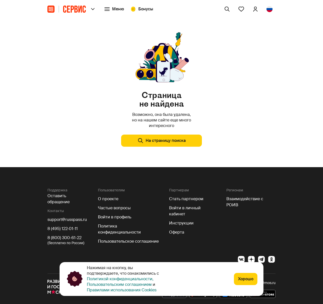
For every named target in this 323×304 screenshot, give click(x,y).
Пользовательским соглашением (120, 284)
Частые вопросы (114, 208)
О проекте (108, 198)
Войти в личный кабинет (185, 211)
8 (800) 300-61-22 (64, 237)
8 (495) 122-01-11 (62, 228)
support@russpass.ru (67, 219)
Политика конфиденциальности (119, 229)
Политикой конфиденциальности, (120, 279)
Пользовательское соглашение (128, 241)
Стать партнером (186, 198)
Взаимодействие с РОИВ (244, 202)
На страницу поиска (162, 141)
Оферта (176, 232)
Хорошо (245, 279)
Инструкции (181, 223)
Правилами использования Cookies (121, 290)
